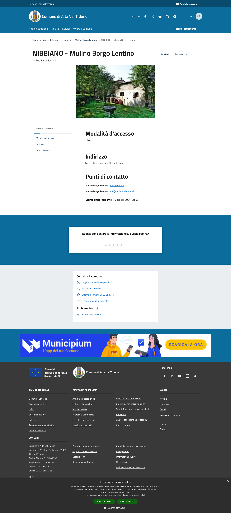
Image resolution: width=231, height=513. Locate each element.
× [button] (228, 481)
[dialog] (115, 495)
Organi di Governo (38, 398)
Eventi (163, 429)
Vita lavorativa (79, 409)
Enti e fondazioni (37, 414)
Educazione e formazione (128, 398)
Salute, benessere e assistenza (131, 420)
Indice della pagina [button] (44, 128)
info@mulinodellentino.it (122, 191)
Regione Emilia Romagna (41, 4)
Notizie (163, 398)
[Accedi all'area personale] (187, 3)
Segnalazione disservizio (84, 451)
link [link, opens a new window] (143, 495)
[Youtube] (158, 16)
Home (35, 40)
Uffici (31, 409)
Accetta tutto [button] (104, 501)
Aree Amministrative (39, 404)
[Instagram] (165, 16)
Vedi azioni (181, 54)
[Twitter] (150, 16)
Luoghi (67, 40)
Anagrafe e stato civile (83, 398)
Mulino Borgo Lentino (86, 40)
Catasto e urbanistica (83, 420)
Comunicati (165, 404)
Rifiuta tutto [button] (127, 501)
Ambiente (121, 414)
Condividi (167, 54)
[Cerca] (198, 16)
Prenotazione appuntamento (86, 446)
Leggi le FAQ (78, 456)
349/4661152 (117, 185)
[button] (115, 508)
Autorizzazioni (123, 425)
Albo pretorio (122, 451)
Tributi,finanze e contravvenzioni (132, 409)
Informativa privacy (126, 456)
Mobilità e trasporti (82, 425)
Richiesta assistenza (82, 462)
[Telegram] (172, 16)
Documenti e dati (37, 430)
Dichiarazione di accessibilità (130, 467)
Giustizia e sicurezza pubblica (130, 404)
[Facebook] (143, 16)
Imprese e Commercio (83, 414)
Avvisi (163, 409)
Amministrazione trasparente (131, 446)
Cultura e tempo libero (83, 404)
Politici (32, 420)
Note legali (121, 462)
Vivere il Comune (51, 40)
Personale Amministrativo (42, 425)
